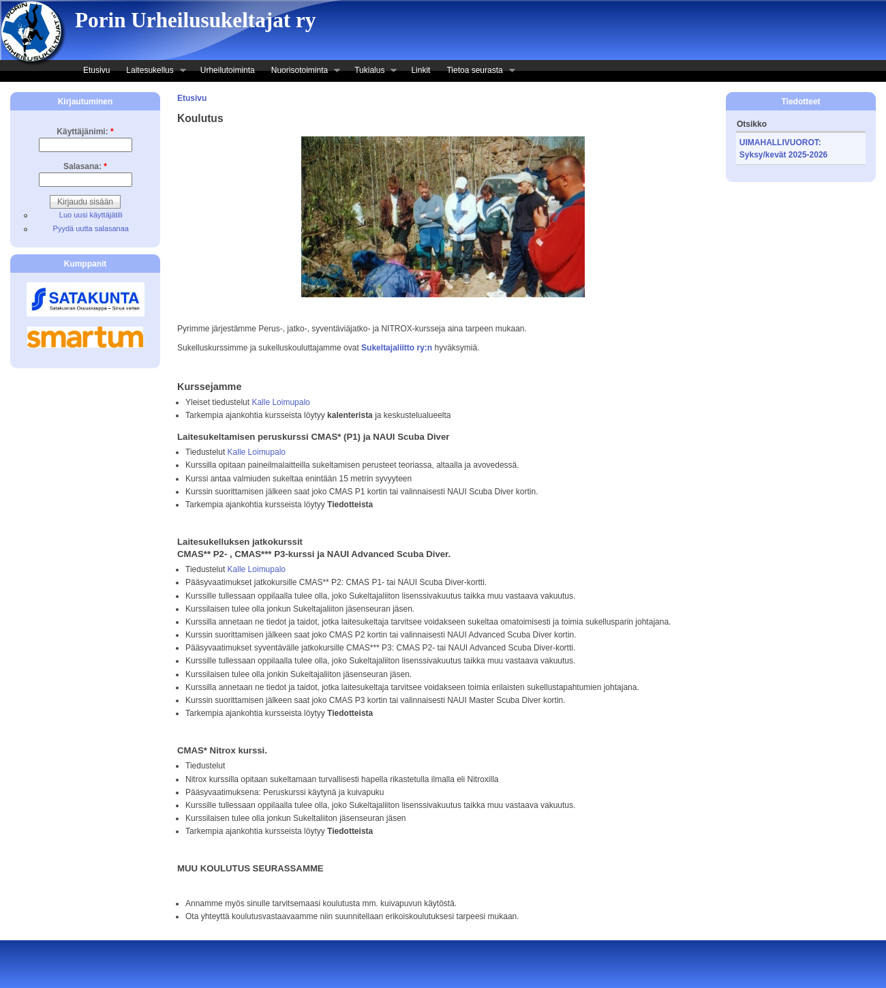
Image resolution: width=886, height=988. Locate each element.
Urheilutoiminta (227, 70)
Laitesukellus (151, 71)
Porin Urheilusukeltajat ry (195, 20)
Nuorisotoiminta (301, 71)
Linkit (420, 70)
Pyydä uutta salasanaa (91, 228)
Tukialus (371, 71)
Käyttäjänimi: (85, 131)
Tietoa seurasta (476, 71)
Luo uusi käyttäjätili (91, 215)
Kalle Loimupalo (280, 402)
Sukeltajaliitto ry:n (396, 348)
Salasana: (85, 166)
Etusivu (96, 70)
